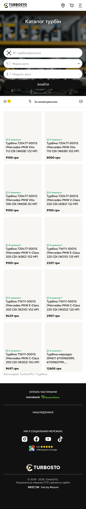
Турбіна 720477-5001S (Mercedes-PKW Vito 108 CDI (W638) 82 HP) (21, 200)
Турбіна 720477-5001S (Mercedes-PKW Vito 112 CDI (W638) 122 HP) (22, 147)
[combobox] (40, 63)
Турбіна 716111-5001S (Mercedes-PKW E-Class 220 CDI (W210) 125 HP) (63, 252)
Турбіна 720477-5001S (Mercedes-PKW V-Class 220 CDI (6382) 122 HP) (63, 200)
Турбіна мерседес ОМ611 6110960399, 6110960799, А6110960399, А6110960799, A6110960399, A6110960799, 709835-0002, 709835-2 (63, 358)
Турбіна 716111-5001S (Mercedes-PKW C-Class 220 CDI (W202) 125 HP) (63, 305)
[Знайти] (43, 84)
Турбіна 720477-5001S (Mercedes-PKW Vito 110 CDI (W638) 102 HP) (63, 147)
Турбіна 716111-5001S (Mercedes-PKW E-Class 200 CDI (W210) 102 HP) (22, 305)
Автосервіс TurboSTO (19, 374)
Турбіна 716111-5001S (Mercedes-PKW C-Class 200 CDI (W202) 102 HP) (22, 358)
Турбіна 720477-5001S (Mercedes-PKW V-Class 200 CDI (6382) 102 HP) (22, 252)
